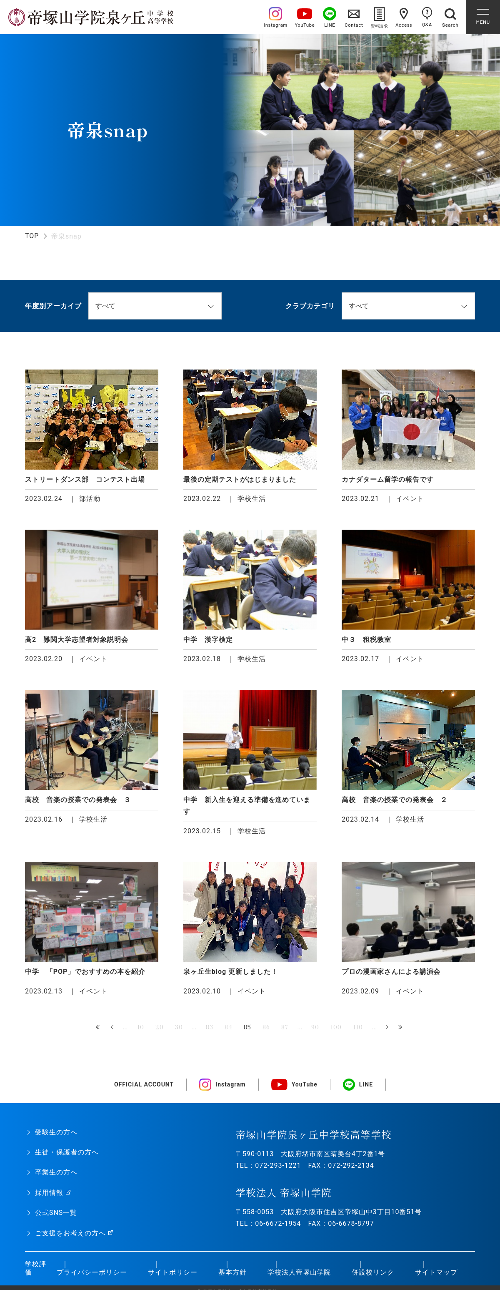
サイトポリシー (173, 1272)
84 (228, 1027)
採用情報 (49, 1193)
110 (358, 1027)
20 (159, 1027)
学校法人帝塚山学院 (299, 1272)
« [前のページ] (113, 1027)
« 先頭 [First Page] (99, 1027)
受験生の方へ (56, 1132)
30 (179, 1027)
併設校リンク (373, 1272)
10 (140, 1027)
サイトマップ (436, 1272)
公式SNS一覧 (56, 1213)
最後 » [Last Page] (401, 1027)
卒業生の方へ (56, 1172)
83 (209, 1027)
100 (336, 1027)
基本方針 (232, 1272)
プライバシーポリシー (92, 1272)
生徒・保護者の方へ (67, 1152)
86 (266, 1027)
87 (284, 1027)
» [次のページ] (387, 1027)
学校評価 (35, 1268)
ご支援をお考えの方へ (70, 1233)
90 (315, 1027)
